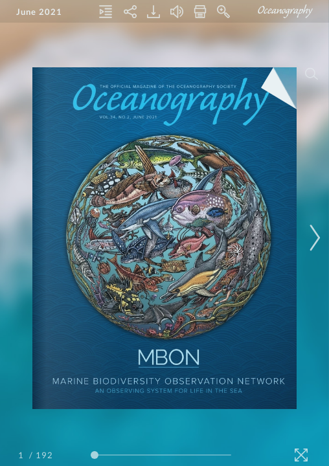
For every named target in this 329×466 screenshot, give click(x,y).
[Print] (200, 12)
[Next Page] (313, 238)
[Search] (311, 73)
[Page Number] (22, 455)
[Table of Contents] (105, 12)
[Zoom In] (223, 12)
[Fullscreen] (301, 455)
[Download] (153, 12)
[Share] (130, 12)
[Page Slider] (161, 455)
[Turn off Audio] (177, 12)
